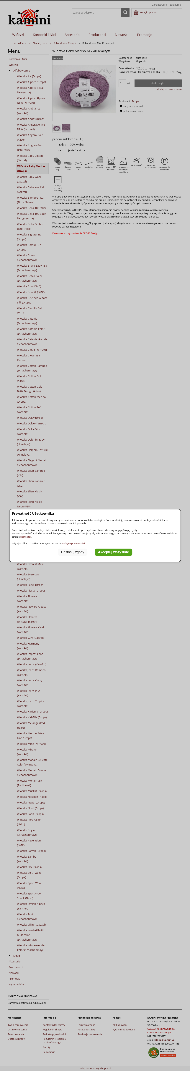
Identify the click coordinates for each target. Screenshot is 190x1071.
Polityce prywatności (73, 543)
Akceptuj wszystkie (113, 552)
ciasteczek (25, 536)
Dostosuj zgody (72, 552)
